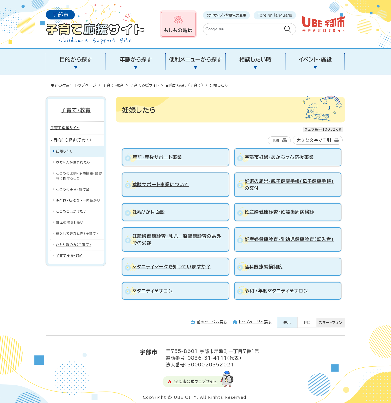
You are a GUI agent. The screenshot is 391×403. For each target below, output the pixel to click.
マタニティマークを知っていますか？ (171, 266)
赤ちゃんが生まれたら (73, 162)
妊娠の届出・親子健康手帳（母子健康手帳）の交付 (289, 184)
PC (307, 322)
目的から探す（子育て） (184, 85)
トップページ (86, 85)
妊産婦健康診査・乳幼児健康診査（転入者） (289, 239)
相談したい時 (255, 59)
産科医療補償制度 (264, 266)
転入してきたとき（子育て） (77, 233)
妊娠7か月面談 (148, 212)
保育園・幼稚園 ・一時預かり (78, 200)
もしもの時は (178, 30)
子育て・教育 (113, 85)
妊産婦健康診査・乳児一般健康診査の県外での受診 (176, 239)
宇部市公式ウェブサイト (195, 381)
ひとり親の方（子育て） (73, 244)
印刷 (275, 140)
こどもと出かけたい (71, 211)
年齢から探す (135, 59)
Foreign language (274, 15)
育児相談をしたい (70, 222)
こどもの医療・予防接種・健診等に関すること (79, 176)
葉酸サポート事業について (160, 184)
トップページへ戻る (255, 322)
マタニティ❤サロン (152, 290)
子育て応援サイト (144, 85)
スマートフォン (330, 322)
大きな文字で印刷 (314, 140)
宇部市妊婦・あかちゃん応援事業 (279, 157)
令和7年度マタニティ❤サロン (276, 290)
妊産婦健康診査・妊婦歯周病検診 (279, 212)
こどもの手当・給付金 (73, 189)
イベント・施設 (315, 59)
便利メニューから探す (195, 59)
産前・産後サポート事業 (157, 157)
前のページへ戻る (212, 322)
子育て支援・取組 (69, 255)
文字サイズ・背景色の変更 (226, 15)
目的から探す (76, 59)
